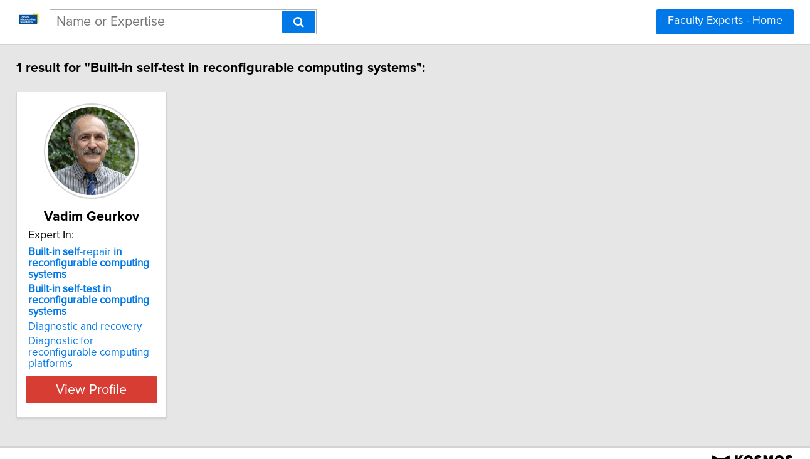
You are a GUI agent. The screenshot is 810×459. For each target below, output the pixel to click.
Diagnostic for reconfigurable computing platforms (109, 335)
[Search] (298, 22)
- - (118, 294)
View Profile (120, 367)
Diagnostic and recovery (97, 315)
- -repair (101, 263)
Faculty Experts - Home (725, 20)
